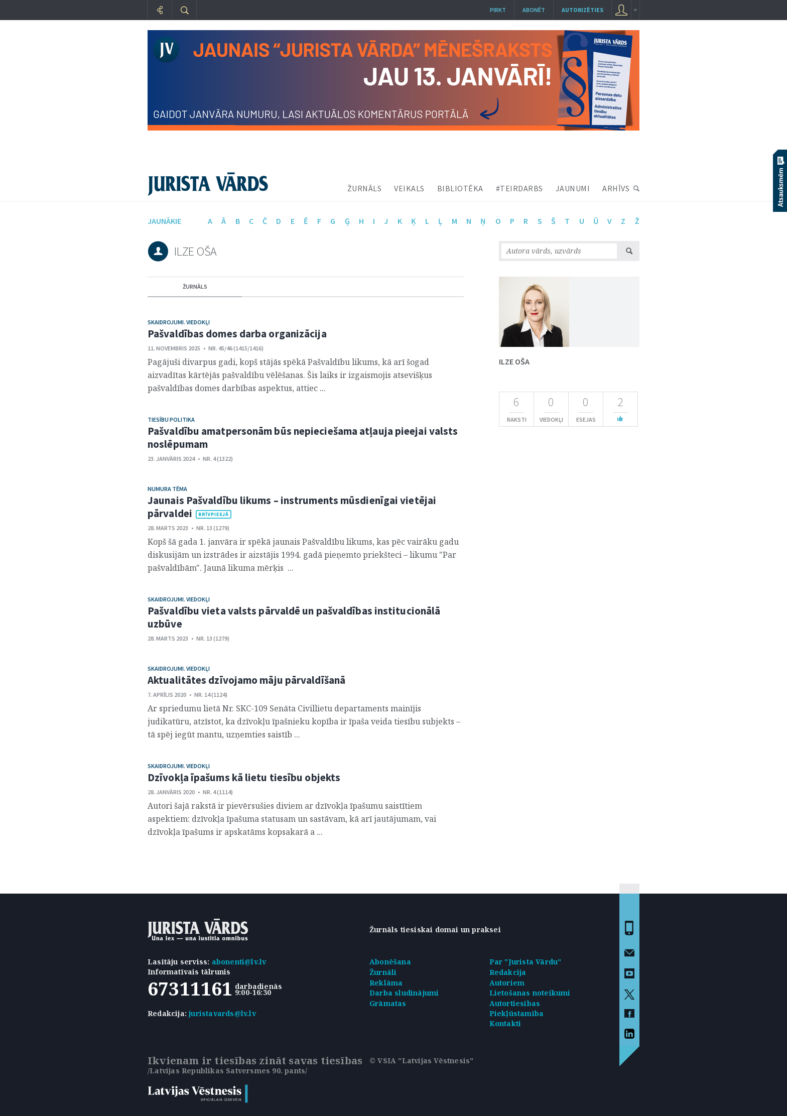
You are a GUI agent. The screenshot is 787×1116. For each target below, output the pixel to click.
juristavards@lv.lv (222, 1013)
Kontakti (505, 1023)
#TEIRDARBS (519, 188)
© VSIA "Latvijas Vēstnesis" (421, 1060)
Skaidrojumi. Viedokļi (179, 322)
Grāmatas (388, 1003)
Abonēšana (390, 961)
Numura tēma (167, 488)
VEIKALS (409, 188)
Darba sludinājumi (404, 993)
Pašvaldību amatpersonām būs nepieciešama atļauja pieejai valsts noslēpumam (303, 437)
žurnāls (195, 286)
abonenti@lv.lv (239, 961)
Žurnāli (383, 972)
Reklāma (386, 982)
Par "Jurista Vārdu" (525, 961)
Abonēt (533, 10)
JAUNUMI (573, 188)
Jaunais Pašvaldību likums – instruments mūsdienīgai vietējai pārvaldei (292, 506)
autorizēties (582, 10)
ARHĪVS (615, 188)
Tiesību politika (171, 419)
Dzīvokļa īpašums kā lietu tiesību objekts (244, 777)
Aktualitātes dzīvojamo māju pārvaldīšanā (246, 680)
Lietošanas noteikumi (530, 993)
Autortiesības (515, 1003)
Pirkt (498, 10)
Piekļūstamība (516, 1013)
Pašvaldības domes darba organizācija (237, 333)
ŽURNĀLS (364, 188)
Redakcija (508, 972)
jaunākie (164, 221)
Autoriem (507, 982)
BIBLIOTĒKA (460, 188)
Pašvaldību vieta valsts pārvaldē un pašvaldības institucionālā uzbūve (294, 617)
